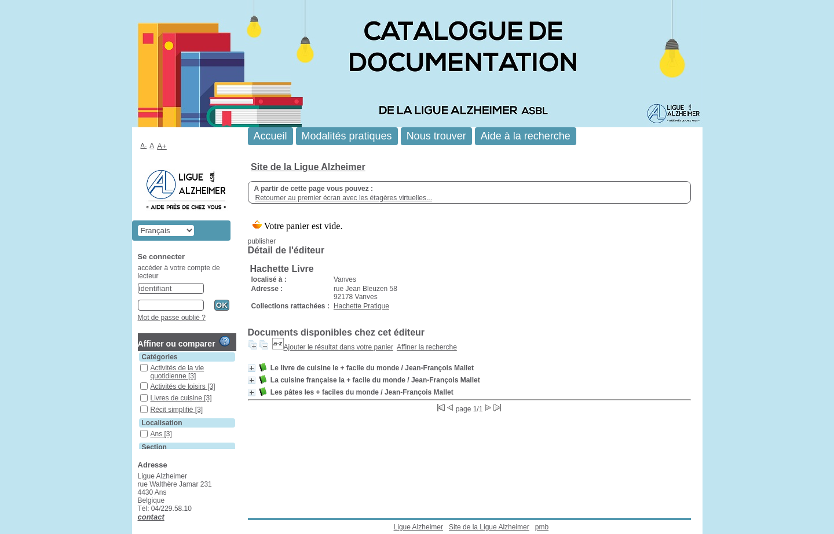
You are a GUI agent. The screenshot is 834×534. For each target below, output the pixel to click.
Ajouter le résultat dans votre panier (338, 347)
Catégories (160, 357)
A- (144, 145)
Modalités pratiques (347, 136)
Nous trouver (436, 136)
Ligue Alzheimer (418, 527)
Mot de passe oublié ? (172, 318)
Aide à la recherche (525, 136)
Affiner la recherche (427, 347)
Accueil (270, 136)
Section (154, 447)
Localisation (162, 423)
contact (151, 517)
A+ (162, 146)
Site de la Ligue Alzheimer (308, 167)
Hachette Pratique (361, 306)
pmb (541, 527)
